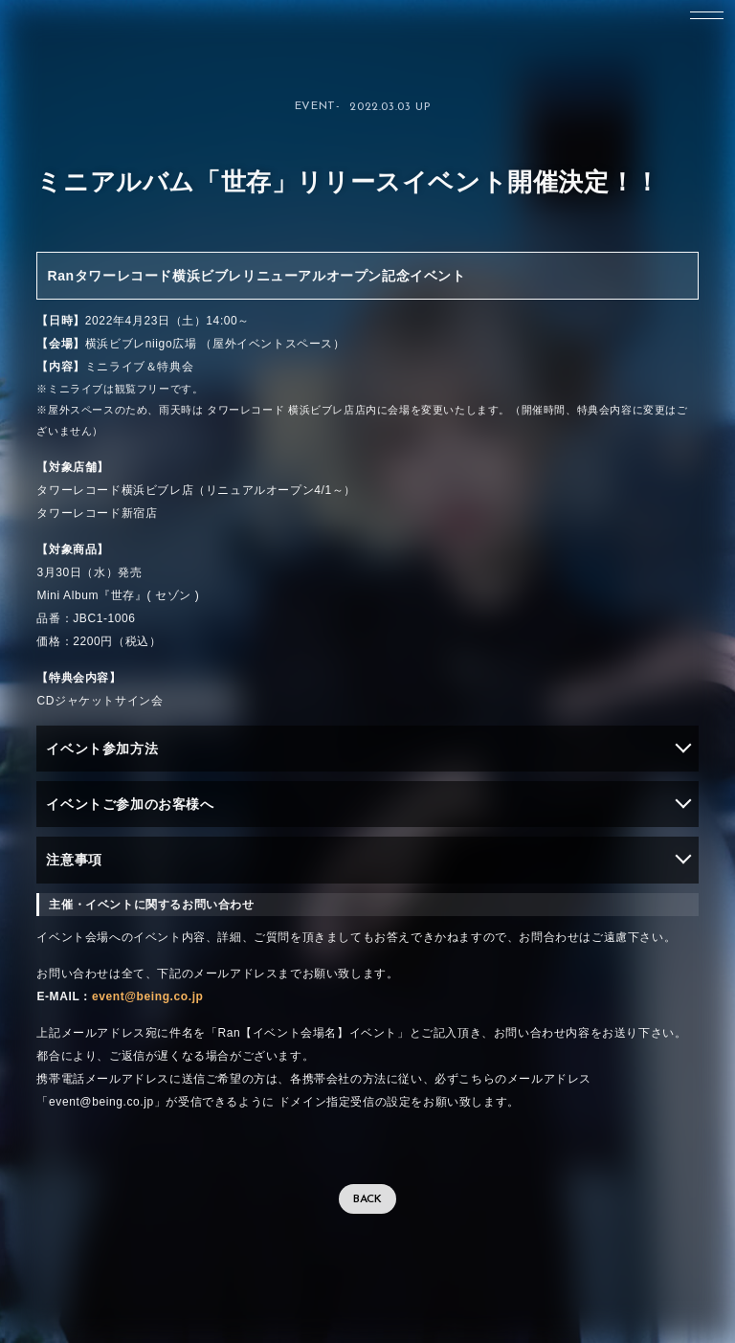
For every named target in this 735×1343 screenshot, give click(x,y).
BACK (367, 1199)
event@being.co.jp (148, 996)
